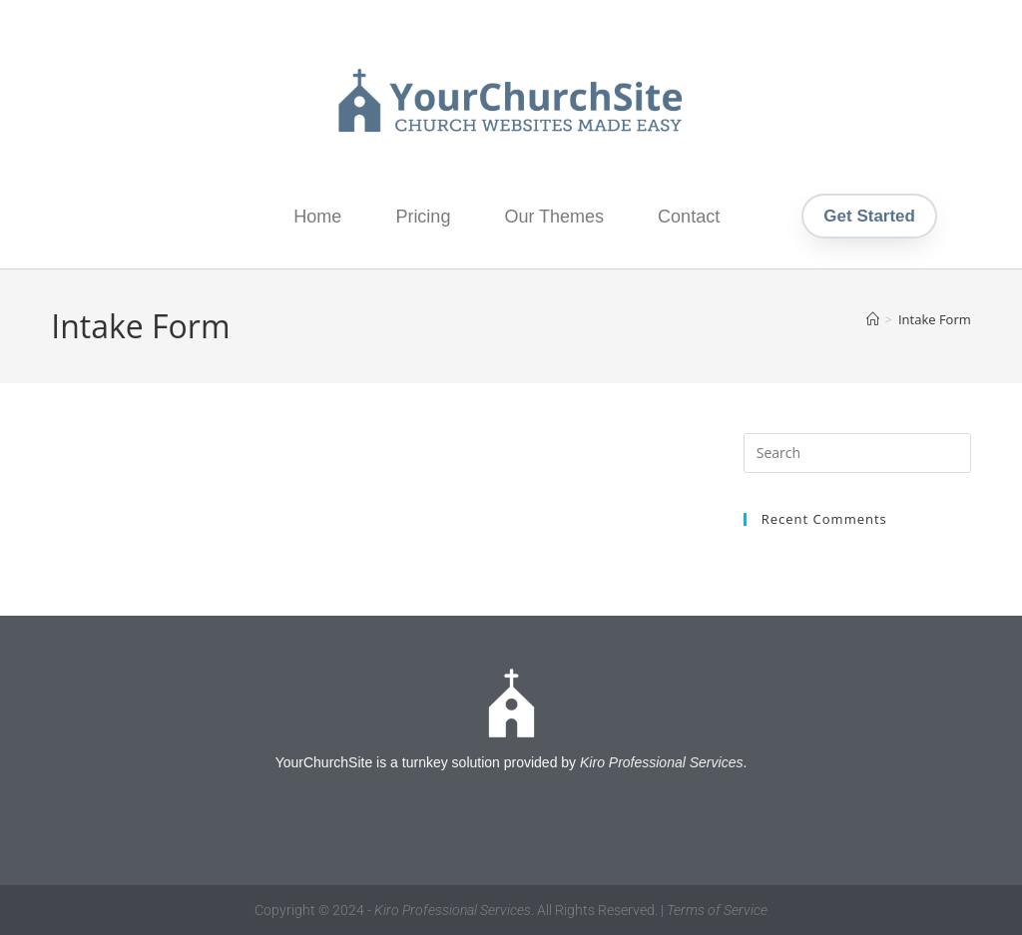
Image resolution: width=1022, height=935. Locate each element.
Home (317, 217)
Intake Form (934, 319)
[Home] (872, 319)
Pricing (422, 217)
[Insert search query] (857, 453)
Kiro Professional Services (661, 762)
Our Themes (554, 217)
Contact (689, 217)
